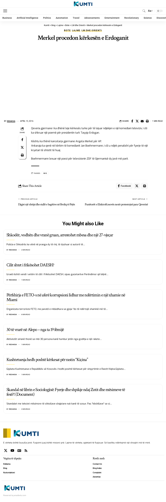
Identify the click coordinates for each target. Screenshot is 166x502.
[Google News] (19, 450)
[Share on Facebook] (132, 121)
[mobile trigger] (6, 10)
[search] (144, 10)
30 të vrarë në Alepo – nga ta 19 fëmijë (35, 330)
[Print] (147, 121)
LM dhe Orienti (92, 30)
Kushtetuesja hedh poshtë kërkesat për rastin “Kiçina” (47, 360)
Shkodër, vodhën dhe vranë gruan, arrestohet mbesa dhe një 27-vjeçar (59, 235)
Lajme (76, 30)
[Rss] (26, 450)
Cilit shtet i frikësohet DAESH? (30, 265)
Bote (67, 30)
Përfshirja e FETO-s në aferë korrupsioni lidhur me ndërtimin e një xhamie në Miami (65, 297)
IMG (45, 173)
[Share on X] (137, 121)
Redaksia (11, 121)
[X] (5, 450)
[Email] (142, 121)
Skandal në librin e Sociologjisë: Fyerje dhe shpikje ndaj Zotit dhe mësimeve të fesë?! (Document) (65, 392)
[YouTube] (12, 450)
